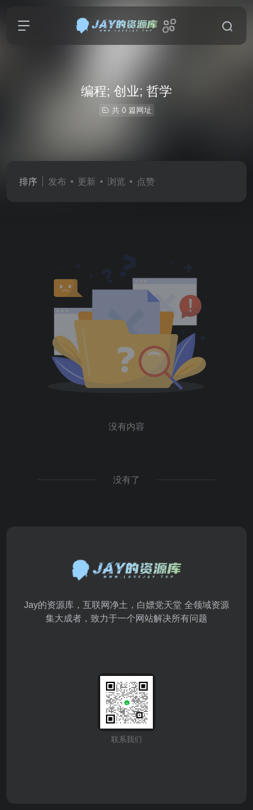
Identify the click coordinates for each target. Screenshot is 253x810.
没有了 (126, 480)
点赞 (146, 181)
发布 (57, 181)
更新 (87, 181)
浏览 (116, 181)
